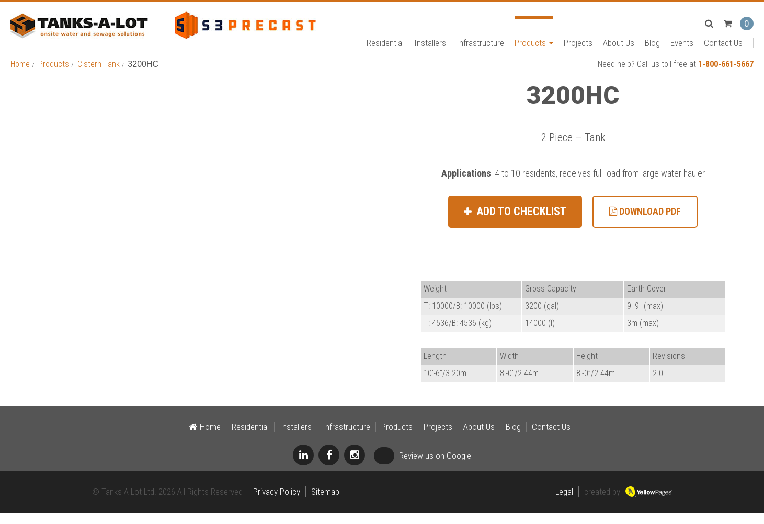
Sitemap (325, 503)
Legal (564, 503)
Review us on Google (422, 467)
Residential (385, 45)
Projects (578, 45)
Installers (430, 45)
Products (534, 45)
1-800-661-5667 (726, 75)
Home (20, 75)
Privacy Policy (276, 503)
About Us (618, 45)
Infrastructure (480, 45)
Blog (652, 45)
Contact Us (723, 45)
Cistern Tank (98, 75)
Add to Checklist (520, 222)
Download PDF (645, 222)
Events (681, 45)
